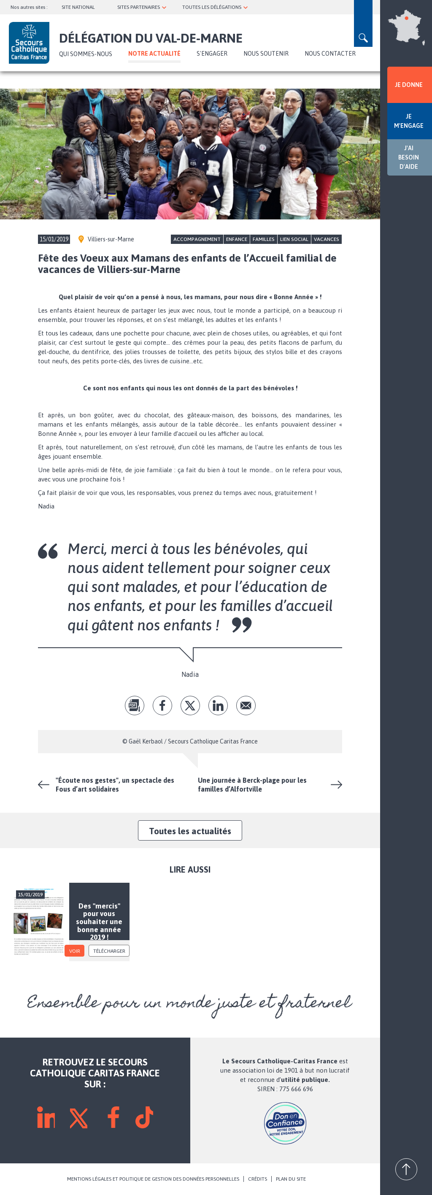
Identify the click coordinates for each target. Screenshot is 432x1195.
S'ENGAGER (212, 53)
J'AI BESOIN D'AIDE (408, 157)
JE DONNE (409, 84)
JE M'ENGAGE (409, 121)
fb (162, 705)
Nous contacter (330, 53)
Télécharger (109, 951)
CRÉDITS (257, 1179)
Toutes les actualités (190, 831)
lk (218, 705)
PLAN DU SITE (291, 1179)
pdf (134, 705)
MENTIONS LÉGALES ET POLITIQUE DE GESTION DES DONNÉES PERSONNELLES (153, 1179)
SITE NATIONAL (78, 7)
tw (190, 705)
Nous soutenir (266, 53)
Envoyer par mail (246, 705)
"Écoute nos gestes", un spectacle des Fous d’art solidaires (115, 784)
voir (74, 951)
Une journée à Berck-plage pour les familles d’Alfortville (252, 784)
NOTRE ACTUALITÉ (154, 53)
